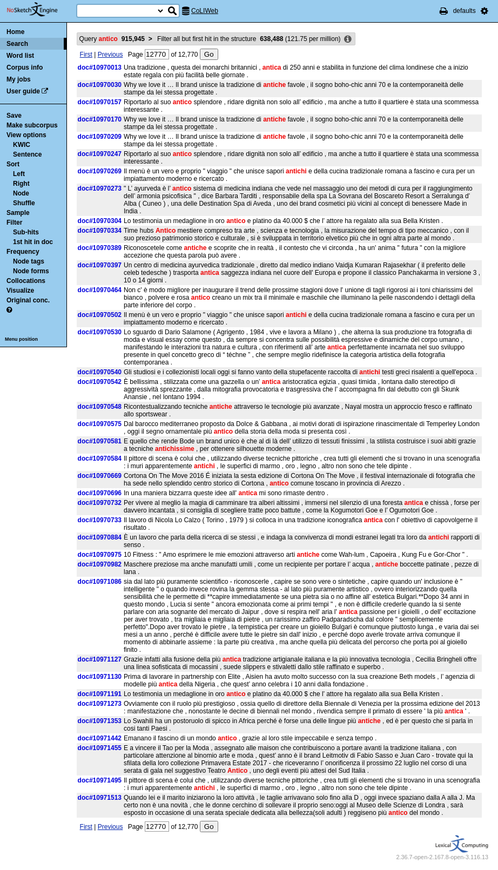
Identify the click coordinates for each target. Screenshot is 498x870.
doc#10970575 (100, 424)
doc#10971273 (100, 703)
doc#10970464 (100, 290)
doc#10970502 (100, 315)
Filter (14, 222)
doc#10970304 (100, 221)
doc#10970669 (100, 476)
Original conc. (28, 300)
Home (15, 32)
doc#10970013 (100, 67)
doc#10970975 (100, 554)
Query (112, 39)
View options (26, 135)
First (86, 54)
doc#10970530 (100, 332)
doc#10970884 (100, 537)
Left (19, 174)
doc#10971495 (100, 780)
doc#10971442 (100, 738)
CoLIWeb (204, 11)
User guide (23, 91)
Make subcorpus (32, 125)
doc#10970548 (100, 406)
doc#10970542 (100, 382)
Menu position (21, 339)
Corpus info (24, 67)
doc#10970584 (100, 458)
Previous (110, 54)
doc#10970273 (100, 188)
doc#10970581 (100, 441)
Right (21, 183)
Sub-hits (26, 232)
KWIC (21, 145)
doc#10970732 (100, 503)
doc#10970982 (100, 564)
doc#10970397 (100, 265)
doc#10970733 (100, 520)
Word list (20, 55)
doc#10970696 (100, 493)
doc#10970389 (100, 248)
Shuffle (24, 203)
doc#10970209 (100, 136)
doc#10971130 (100, 676)
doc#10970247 (100, 154)
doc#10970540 (100, 372)
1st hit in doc (33, 242)
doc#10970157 (100, 102)
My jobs (18, 79)
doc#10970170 (100, 119)
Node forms (31, 271)
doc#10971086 (100, 581)
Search (17, 44)
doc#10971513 (100, 797)
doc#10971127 (100, 659)
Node (21, 193)
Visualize (20, 290)
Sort (12, 164)
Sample (18, 213)
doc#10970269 (100, 171)
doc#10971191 (100, 694)
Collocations (25, 281)
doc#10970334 (100, 230)
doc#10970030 (100, 85)
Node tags (28, 261)
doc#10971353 (100, 721)
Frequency (22, 251)
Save (14, 115)
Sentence (27, 154)
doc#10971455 (100, 748)
